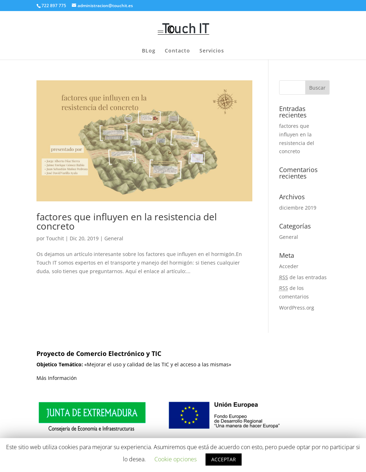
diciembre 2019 (297, 207)
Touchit (55, 238)
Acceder (288, 266)
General (113, 238)
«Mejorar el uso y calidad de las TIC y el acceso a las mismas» (133, 364)
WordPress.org (296, 307)
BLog (148, 51)
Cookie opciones (175, 459)
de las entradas (303, 277)
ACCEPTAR (223, 459)
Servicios (211, 51)
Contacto (177, 51)
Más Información (56, 378)
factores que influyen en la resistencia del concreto (126, 221)
